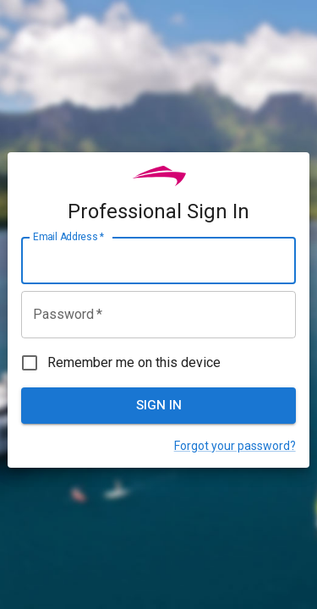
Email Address (68, 237)
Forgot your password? (235, 446)
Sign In (159, 405)
